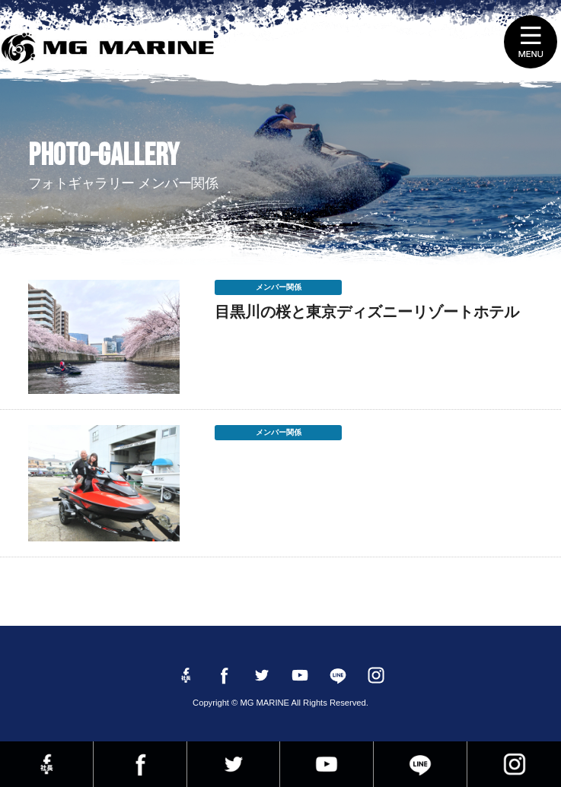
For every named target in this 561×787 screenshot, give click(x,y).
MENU (530, 41)
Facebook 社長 (46, 764)
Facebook (140, 764)
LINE (420, 764)
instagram (514, 764)
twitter (233, 764)
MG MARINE (112, 49)
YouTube (326, 764)
